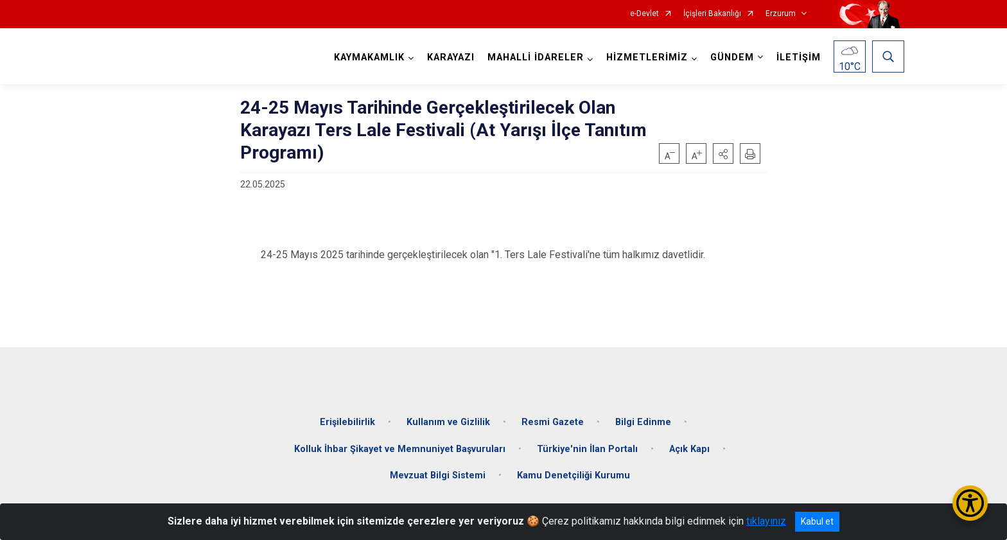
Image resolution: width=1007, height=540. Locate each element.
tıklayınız (766, 521)
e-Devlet (644, 14)
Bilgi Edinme (643, 419)
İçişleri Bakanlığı (712, 14)
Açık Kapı (689, 446)
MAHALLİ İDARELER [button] (535, 57)
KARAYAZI (450, 57)
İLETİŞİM (798, 57)
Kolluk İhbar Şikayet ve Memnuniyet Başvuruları (399, 446)
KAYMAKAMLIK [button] (368, 57)
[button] (723, 153)
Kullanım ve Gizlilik (448, 419)
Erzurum (781, 14)
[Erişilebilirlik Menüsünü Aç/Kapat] (970, 503)
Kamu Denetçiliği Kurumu (573, 472)
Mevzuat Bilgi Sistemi (438, 472)
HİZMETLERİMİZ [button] (646, 57)
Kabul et (817, 521)
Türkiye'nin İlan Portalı (587, 446)
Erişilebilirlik (347, 419)
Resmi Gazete (552, 419)
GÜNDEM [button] (731, 57)
